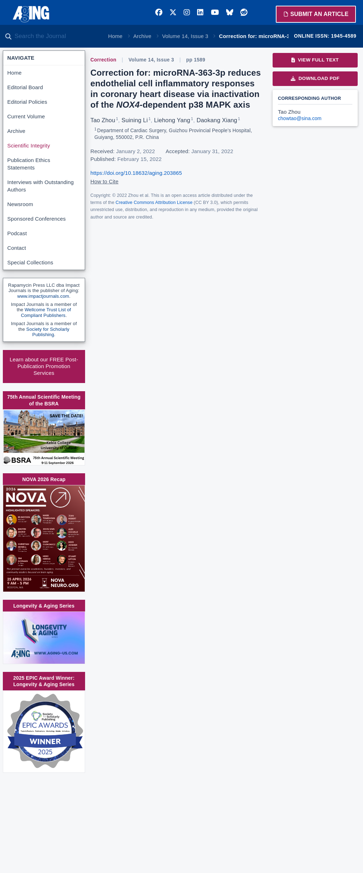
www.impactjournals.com (43, 296)
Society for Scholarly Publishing (47, 332)
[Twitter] (173, 12)
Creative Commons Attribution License (154, 202)
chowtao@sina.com (300, 118)
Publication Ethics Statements (28, 164)
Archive (142, 36)
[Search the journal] (56, 36)
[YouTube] (215, 12)
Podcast (17, 233)
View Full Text (315, 60)
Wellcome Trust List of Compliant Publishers (46, 312)
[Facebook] (158, 12)
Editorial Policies (27, 102)
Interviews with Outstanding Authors (40, 186)
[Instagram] (187, 12)
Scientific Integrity (28, 145)
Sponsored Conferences (36, 219)
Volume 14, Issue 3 (185, 36)
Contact (16, 248)
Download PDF (315, 78)
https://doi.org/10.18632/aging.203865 (136, 173)
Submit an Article (315, 14)
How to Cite (104, 181)
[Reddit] (243, 12)
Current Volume (26, 116)
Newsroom (20, 204)
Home (115, 36)
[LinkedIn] (200, 12)
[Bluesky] (229, 12)
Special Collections (30, 262)
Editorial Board (25, 87)
